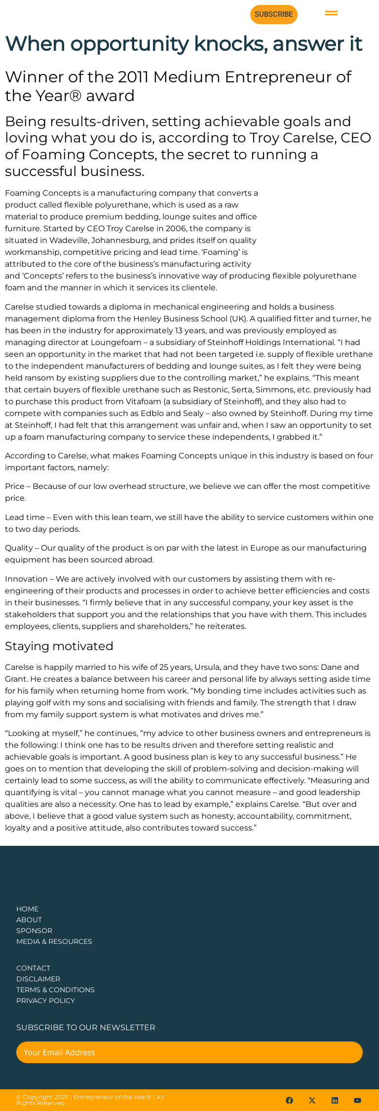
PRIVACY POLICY (45, 1000)
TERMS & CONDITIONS (55, 989)
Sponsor (34, 930)
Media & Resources (54, 941)
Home (27, 908)
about (29, 919)
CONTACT (33, 968)
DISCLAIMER (38, 978)
